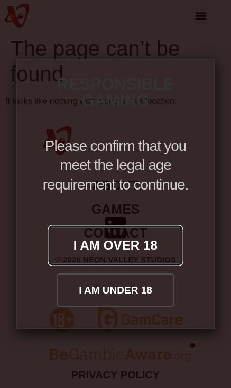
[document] (115, 194)
